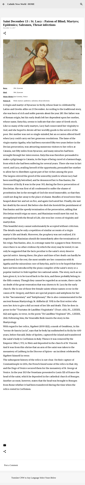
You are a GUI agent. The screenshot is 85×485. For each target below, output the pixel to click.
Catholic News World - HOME (20, 4)
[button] (4, 33)
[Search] (81, 4)
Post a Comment (11, 465)
